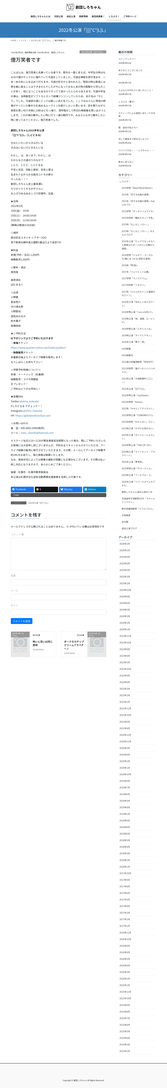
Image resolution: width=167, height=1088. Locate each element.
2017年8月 (125, 886)
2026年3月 (125, 543)
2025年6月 (125, 563)
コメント (17, 534)
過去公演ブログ (129, 528)
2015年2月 (125, 1051)
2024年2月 (125, 622)
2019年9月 (125, 780)
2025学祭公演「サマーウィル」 (137, 468)
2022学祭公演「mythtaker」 (136, 395)
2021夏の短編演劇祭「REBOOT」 (138, 361)
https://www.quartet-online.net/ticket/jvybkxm (38, 347)
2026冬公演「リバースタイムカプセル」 (138, 483)
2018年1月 (125, 866)
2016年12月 (125, 932)
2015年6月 (125, 1024)
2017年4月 (125, 906)
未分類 (125, 521)
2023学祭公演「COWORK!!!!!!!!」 (138, 415)
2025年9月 (125, 556)
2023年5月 (125, 662)
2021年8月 (125, 728)
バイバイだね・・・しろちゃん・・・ (137, 150)
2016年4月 (125, 965)
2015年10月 (125, 998)
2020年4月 (125, 754)
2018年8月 (125, 827)
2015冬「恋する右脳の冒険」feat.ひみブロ (138, 202)
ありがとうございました (130, 70)
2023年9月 (125, 649)
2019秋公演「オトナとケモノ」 (137, 335)
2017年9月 (125, 879)
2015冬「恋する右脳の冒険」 (136, 194)
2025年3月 (125, 576)
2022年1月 (125, 701)
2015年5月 (125, 1031)
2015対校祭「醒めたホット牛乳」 (138, 217)
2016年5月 (125, 958)
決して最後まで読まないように (133, 138)
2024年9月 (125, 596)
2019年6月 (125, 794)
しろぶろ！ (125, 181)
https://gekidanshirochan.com (33, 415)
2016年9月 (125, 945)
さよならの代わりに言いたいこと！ (136, 90)
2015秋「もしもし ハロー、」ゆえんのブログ (138, 232)
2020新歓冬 (127, 355)
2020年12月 (125, 734)
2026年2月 (125, 550)
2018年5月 (125, 840)
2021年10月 (125, 715)
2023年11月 (125, 635)
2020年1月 (125, 767)
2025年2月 (125, 583)
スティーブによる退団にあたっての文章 (136, 114)
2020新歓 (126, 348)
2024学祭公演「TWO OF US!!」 (137, 445)
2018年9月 (125, 820)
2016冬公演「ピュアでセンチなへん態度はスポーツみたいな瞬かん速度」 (138, 245)
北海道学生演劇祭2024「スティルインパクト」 (138, 500)
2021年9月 (125, 721)
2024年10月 (125, 589)
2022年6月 (125, 682)
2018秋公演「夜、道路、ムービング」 (138, 320)
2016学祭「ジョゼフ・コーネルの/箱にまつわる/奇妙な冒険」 (137, 256)
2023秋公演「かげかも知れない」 (138, 428)
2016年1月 (125, 985)
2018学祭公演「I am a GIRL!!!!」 (138, 312)
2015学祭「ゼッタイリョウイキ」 (138, 211)
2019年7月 (125, 787)
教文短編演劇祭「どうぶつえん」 (138, 508)
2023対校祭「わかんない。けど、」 (139, 421)
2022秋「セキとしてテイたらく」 (138, 408)
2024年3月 (125, 616)
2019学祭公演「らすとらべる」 (137, 328)
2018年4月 (125, 846)
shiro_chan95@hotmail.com (37, 433)
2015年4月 (125, 1037)
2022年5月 (125, 688)
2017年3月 (125, 912)
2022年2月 (125, 695)
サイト (14, 605)
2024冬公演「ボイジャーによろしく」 (138, 436)
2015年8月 (125, 1011)
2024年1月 (125, 629)
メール (14, 590)
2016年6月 (125, 952)
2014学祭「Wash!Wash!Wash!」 (138, 187)
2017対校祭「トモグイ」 (134, 284)
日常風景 (126, 515)
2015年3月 (125, 1044)
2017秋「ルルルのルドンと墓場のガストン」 (138, 293)
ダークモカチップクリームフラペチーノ (74, 645)
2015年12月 (125, 991)
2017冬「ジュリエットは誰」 (136, 271)
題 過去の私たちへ (128, 127)
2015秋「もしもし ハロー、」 (136, 224)
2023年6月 (125, 655)
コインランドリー (127, 58)
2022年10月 (125, 668)
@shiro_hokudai (29, 401)
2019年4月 (125, 807)
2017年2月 (125, 919)
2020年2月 (125, 761)
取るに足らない (126, 161)
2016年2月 (125, 978)
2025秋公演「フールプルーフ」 (137, 475)
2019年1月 (125, 813)
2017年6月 (125, 893)
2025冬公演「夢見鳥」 (133, 461)
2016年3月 (125, 972)
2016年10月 (125, 939)
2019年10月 (125, 774)
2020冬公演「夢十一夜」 (134, 341)
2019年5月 (125, 800)
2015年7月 (125, 1018)
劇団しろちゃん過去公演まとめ (137, 491)
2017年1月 (125, 925)
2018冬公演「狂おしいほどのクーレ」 (138, 303)
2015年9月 (125, 1005)
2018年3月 (125, 853)
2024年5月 (125, 609)
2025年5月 (125, 570)
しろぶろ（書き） (127, 101)
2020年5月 (125, 748)
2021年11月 (125, 708)
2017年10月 (125, 873)
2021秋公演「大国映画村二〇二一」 (137, 380)
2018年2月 (125, 860)
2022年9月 (125, 675)
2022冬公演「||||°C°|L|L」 (93, 51)
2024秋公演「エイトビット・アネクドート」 (138, 453)
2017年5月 (125, 899)
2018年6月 (125, 833)
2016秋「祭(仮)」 (130, 265)
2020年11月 (125, 741)
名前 (13, 575)
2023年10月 (125, 642)
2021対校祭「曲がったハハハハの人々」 (138, 370)
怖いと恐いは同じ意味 (43, 643)
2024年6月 (125, 603)
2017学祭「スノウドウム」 (135, 278)
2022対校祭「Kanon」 (133, 401)
